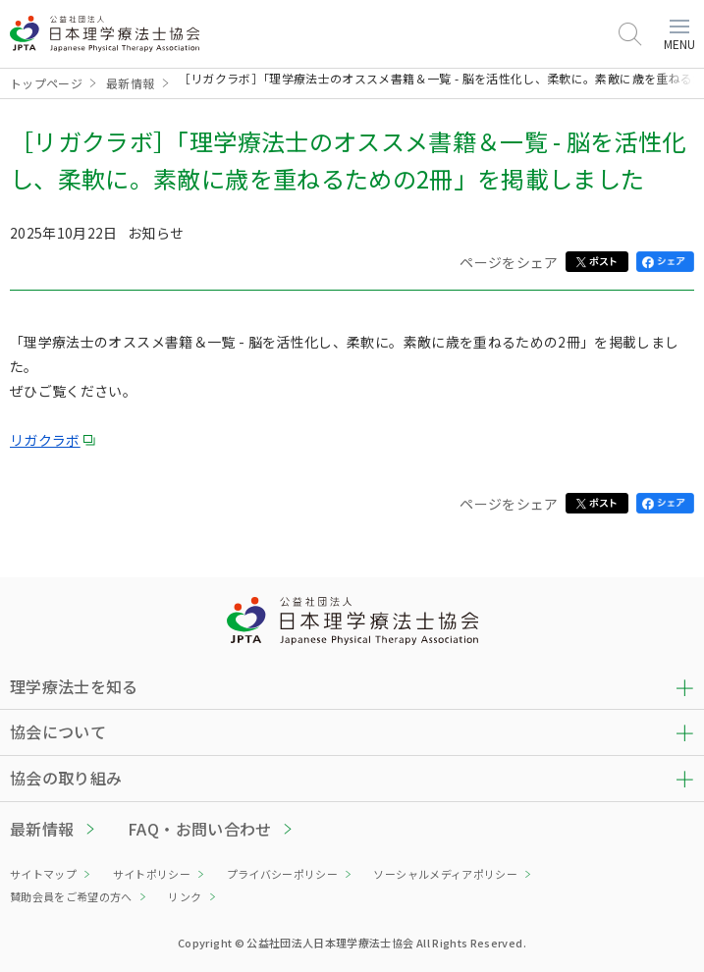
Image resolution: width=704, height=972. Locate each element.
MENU (679, 36)
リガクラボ (45, 440)
